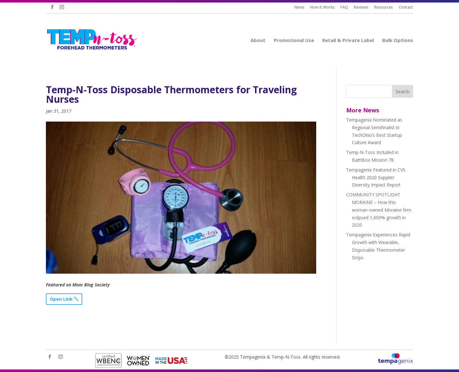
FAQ (346, 7)
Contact (408, 7)
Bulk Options (400, 40)
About (261, 40)
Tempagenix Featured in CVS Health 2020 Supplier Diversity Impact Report (375, 177)
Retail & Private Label (351, 40)
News (301, 7)
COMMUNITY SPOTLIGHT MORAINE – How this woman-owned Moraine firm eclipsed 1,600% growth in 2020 (378, 210)
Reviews (363, 7)
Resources (386, 7)
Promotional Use (297, 40)
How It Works (325, 7)
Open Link (61, 299)
